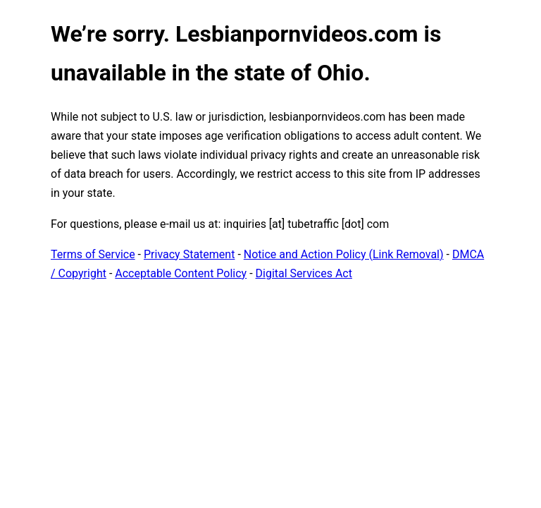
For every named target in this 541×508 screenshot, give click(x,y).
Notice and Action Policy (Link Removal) (344, 254)
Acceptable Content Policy (181, 273)
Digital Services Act (304, 273)
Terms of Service (93, 254)
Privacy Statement (189, 254)
